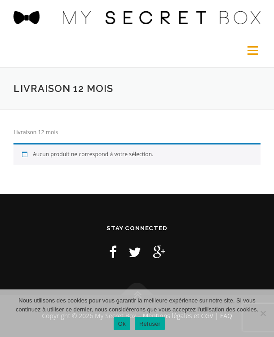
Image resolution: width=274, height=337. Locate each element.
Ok (122, 323)
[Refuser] (262, 313)
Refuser (149, 323)
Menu (252, 50)
